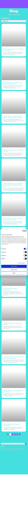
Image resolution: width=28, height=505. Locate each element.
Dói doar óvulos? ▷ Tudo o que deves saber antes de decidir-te (13, 219)
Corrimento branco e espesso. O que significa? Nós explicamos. (12, 83)
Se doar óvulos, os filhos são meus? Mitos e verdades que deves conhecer (13, 117)
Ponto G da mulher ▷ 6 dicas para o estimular (12, 323)
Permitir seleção (14, 269)
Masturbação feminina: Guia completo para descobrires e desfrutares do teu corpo (13, 185)
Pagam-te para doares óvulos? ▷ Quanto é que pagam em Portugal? (13, 448)
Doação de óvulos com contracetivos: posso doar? (12, 391)
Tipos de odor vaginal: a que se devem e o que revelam (13, 49)
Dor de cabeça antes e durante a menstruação (11, 424)
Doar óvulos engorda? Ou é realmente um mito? (10, 450)
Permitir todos (14, 266)
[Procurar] (25, 443)
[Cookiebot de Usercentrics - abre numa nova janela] (22, 231)
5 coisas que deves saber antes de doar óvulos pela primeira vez (13, 357)
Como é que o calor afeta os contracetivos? (10, 289)
